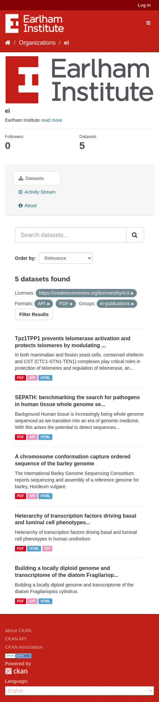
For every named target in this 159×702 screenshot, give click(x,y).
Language (16, 681)
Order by (24, 258)
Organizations (37, 42)
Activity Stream (37, 192)
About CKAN (18, 630)
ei (66, 42)
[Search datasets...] (71, 235)
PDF (20, 378)
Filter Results (34, 314)
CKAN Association (24, 647)
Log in (144, 5)
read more (51, 120)
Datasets (31, 178)
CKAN (16, 671)
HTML (45, 378)
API (32, 378)
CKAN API (15, 638)
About (28, 205)
